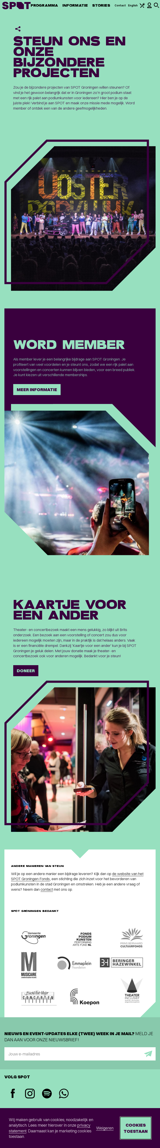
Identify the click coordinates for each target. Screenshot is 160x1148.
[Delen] (17, 29)
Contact (120, 5)
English (133, 5)
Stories (101, 5)
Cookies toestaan (136, 1128)
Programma (44, 5)
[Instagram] (29, 1094)
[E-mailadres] (80, 1053)
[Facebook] (12, 1093)
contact (47, 889)
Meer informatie (37, 389)
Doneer (26, 670)
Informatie (75, 5)
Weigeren (104, 1128)
